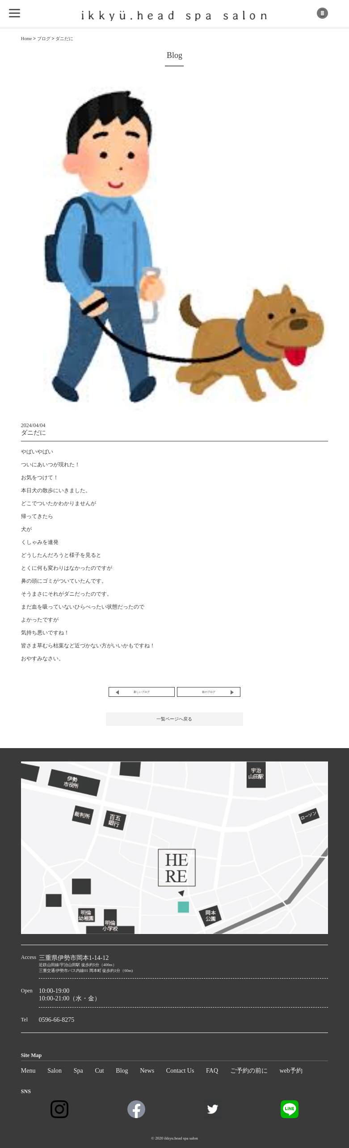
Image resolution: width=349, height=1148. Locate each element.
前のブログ (208, 692)
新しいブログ (142, 692)
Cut (99, 1070)
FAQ (212, 1070)
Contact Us (180, 1070)
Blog (122, 1070)
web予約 (290, 1070)
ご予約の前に (249, 1070)
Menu (28, 1070)
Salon (54, 1070)
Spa (78, 1070)
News (147, 1070)
